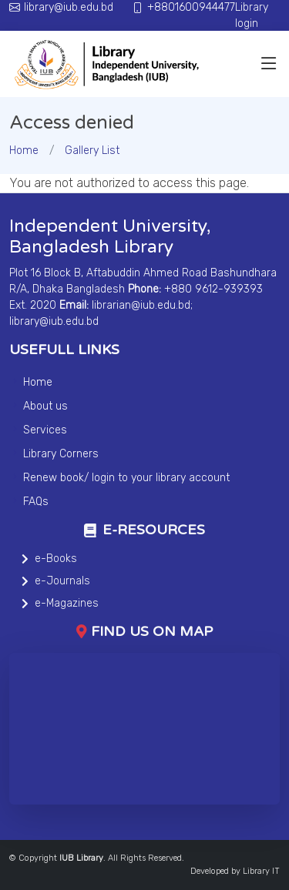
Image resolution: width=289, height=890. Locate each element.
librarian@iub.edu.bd (141, 305)
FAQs (36, 501)
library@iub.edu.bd (54, 321)
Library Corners (61, 453)
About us (45, 406)
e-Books (56, 558)
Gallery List (92, 150)
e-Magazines (67, 603)
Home (24, 150)
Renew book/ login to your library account (126, 477)
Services (45, 430)
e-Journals (62, 580)
